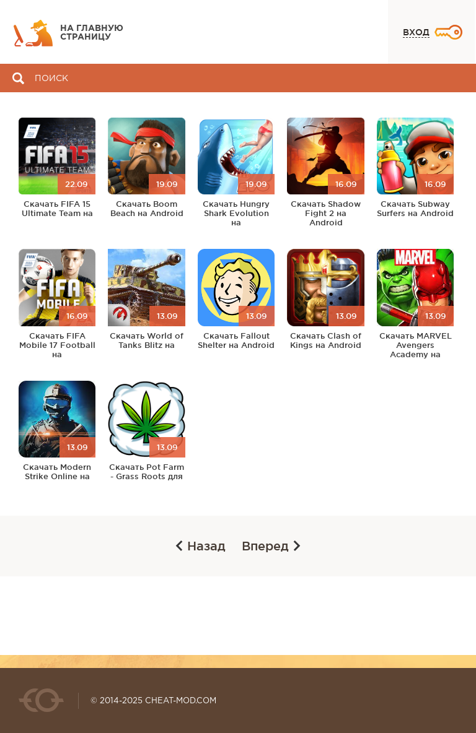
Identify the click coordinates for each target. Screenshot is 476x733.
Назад (200, 546)
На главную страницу (91, 33)
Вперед (271, 546)
